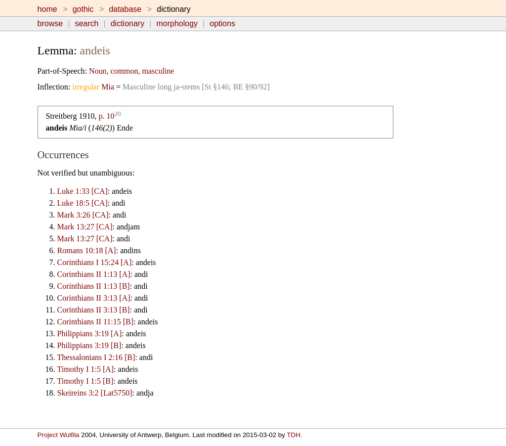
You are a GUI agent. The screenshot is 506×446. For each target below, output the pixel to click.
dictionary (127, 23)
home (47, 9)
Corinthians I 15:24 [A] (94, 262)
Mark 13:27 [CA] (85, 227)
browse (50, 23)
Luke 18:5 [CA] (82, 203)
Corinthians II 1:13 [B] (93, 286)
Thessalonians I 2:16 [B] (96, 357)
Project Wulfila (59, 435)
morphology (177, 23)
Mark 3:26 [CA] (83, 215)
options (222, 23)
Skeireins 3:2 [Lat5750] (94, 393)
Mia (107, 87)
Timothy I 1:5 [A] (85, 369)
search (86, 23)
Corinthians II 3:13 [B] (93, 310)
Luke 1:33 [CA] (82, 191)
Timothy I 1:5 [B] (85, 381)
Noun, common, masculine (131, 71)
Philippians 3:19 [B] (89, 345)
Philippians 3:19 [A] (89, 333)
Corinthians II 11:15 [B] (95, 321)
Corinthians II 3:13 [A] (93, 298)
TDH (293, 435)
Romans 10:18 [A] (86, 250)
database (125, 9)
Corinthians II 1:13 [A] (93, 274)
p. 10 (106, 116)
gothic (83, 9)
